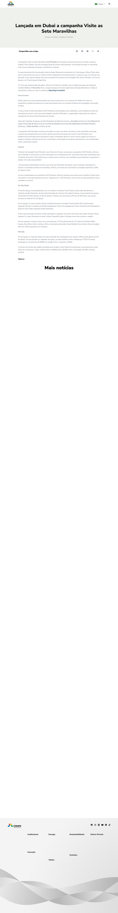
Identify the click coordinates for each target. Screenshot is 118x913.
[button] (77, 51)
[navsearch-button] (109, 3)
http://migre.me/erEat (57, 90)
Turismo (59, 20)
